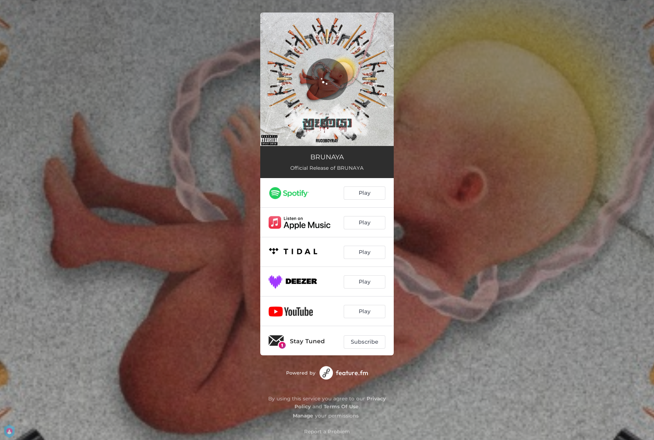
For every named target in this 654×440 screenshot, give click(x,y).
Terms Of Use (341, 406)
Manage (303, 415)
